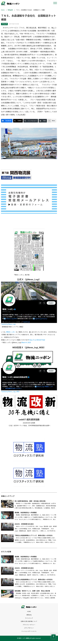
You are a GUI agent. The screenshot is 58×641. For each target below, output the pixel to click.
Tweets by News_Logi (8, 324)
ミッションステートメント (29, 631)
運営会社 (29, 615)
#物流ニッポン (11, 332)
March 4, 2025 (26, 342)
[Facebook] (6, 120)
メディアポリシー (29, 628)
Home (3, 10)
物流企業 (10, 10)
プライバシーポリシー (29, 624)
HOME (29, 611)
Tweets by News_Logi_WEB (10, 391)
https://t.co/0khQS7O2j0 (37, 340)
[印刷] (43, 120)
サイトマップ (29, 618)
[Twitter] (18, 120)
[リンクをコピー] (30, 120)
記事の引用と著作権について (29, 621)
